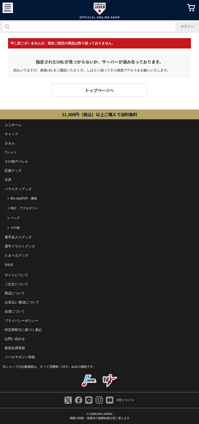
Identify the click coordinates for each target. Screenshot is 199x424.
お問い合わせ (15, 339)
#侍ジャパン (125, 400)
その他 (15, 228)
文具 (8, 180)
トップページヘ (99, 90)
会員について (15, 311)
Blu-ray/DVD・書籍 (23, 198)
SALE (9, 265)
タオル (10, 143)
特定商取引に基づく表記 (23, 330)
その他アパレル (16, 161)
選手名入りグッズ (18, 237)
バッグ (15, 218)
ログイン (187, 26)
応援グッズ (13, 170)
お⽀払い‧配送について (22, 302)
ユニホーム (13, 125)
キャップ (11, 134)
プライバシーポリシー (21, 321)
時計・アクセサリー (24, 208)
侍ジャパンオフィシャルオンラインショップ (100, 10)
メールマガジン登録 (20, 357)
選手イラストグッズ (20, 246)
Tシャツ (11, 152)
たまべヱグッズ (16, 255)
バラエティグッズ (18, 189)
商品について (15, 293)
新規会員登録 (15, 348)
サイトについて (16, 275)
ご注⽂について (16, 284)
